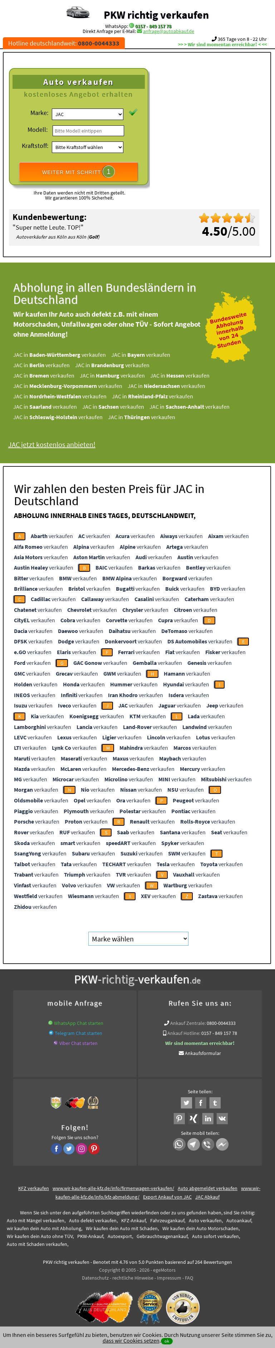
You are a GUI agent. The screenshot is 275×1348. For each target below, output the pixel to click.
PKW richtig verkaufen (156, 14)
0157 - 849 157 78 (153, 26)
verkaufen (52, 535)
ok (166, 1341)
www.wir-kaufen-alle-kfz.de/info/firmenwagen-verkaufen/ (113, 1188)
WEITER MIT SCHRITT (78, 172)
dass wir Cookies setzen (131, 1340)
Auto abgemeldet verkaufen (207, 1188)
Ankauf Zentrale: (188, 1023)
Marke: (39, 113)
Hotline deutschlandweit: (63, 43)
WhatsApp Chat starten (78, 1023)
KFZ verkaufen (33, 1188)
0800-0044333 (221, 1023)
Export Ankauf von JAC (167, 1197)
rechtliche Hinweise (132, 1278)
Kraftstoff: (35, 145)
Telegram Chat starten (78, 1033)
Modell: (38, 129)
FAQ (189, 1278)
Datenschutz (95, 1278)
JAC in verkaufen (66, 354)
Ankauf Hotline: (183, 1033)
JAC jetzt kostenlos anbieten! (58, 444)
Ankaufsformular (203, 1053)
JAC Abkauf (207, 1197)
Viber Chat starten (78, 1043)
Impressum (169, 1278)
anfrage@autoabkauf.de (168, 31)
